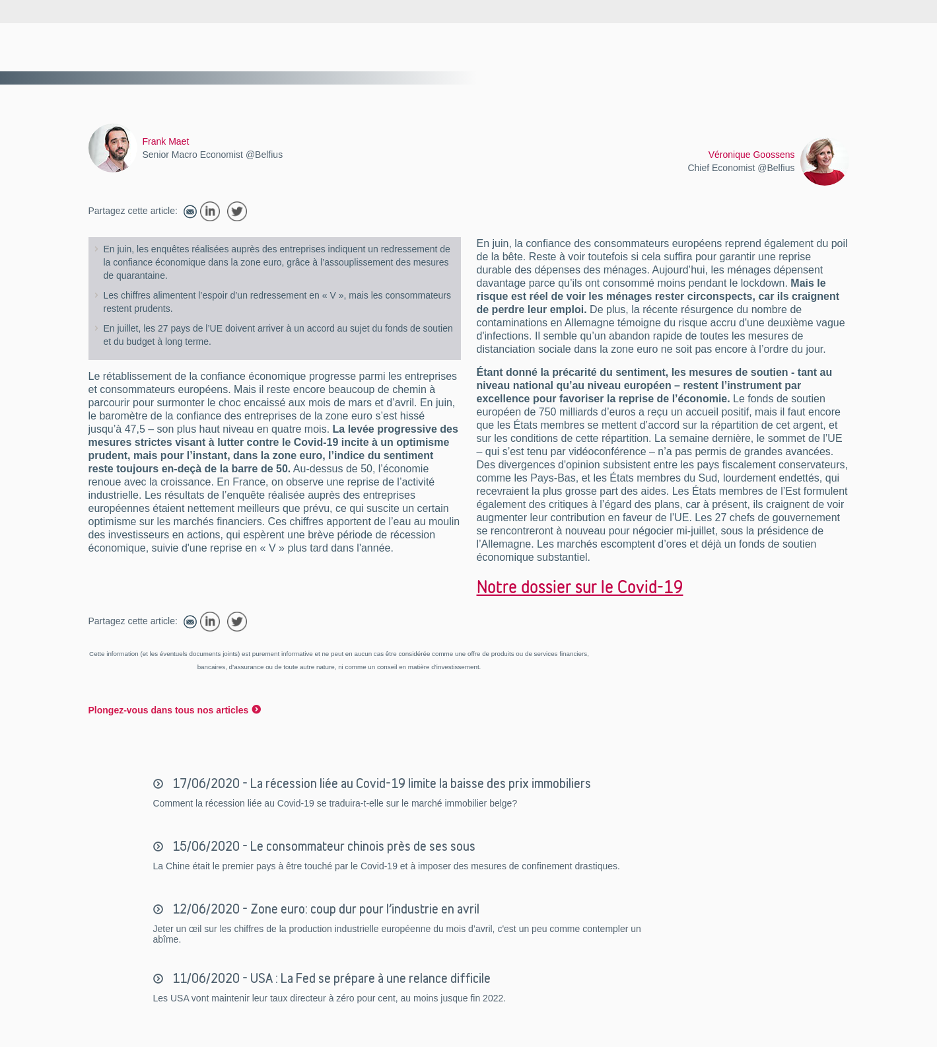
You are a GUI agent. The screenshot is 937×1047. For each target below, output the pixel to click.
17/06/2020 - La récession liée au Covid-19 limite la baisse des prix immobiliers (380, 783)
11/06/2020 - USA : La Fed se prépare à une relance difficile (330, 978)
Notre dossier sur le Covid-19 (580, 586)
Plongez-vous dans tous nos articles (168, 710)
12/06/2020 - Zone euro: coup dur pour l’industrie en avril (324, 909)
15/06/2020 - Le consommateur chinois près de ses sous (322, 846)
